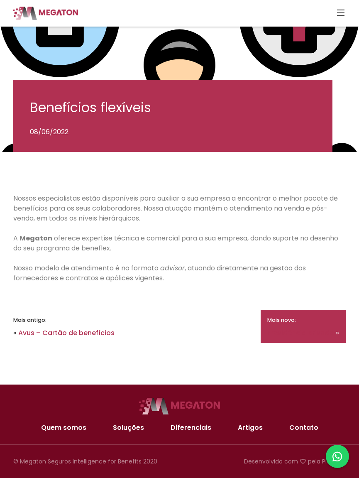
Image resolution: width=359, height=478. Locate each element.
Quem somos (63, 427)
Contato (303, 427)
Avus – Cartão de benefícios (66, 333)
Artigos (250, 427)
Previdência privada (300, 333)
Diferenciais (191, 427)
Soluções (128, 427)
